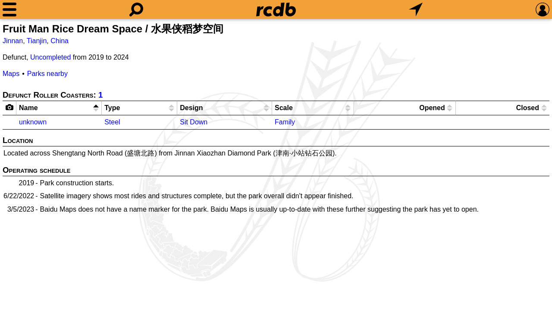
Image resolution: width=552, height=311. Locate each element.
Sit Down (193, 122)
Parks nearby (47, 73)
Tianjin (37, 40)
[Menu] (9, 9)
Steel (112, 122)
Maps (11, 73)
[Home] (276, 9)
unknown (33, 122)
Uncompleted (50, 57)
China (59, 40)
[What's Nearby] (416, 9)
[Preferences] (542, 9)
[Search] (136, 9)
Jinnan (13, 40)
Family (285, 122)
